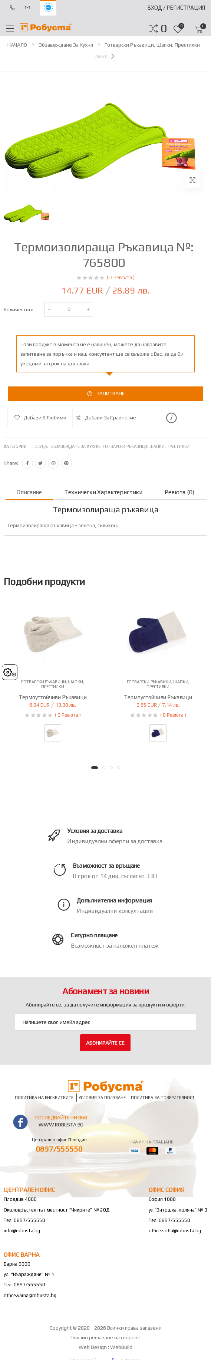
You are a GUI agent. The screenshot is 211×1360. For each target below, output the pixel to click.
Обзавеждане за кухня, (76, 446)
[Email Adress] (105, 1022)
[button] (164, 28)
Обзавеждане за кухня (66, 45)
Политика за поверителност (163, 1097)
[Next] (105, 56)
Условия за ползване (102, 1097)
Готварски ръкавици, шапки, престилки (152, 45)
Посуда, (41, 446)
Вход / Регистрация (176, 7)
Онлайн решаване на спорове (105, 1337)
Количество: (18, 309)
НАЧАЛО (17, 45)
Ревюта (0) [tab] (179, 492)
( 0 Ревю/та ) (120, 277)
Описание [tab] (29, 492)
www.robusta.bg (61, 1125)
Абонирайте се (105, 1043)
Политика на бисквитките (44, 1097)
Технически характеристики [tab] (103, 492)
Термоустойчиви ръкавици (53, 697)
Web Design (93, 1347)
